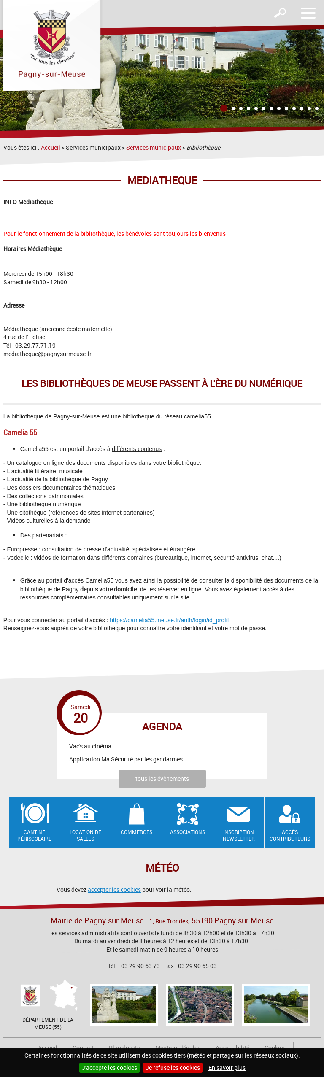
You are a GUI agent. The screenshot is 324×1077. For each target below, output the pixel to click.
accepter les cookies (114, 889)
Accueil (50, 147)
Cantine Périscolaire (34, 835)
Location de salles (85, 835)
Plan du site (124, 1048)
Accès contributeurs (290, 835)
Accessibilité (232, 1048)
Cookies (275, 1048)
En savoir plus (227, 1068)
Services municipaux (153, 147)
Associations (187, 832)
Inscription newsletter (239, 835)
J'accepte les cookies (109, 1068)
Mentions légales (177, 1048)
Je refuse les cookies (173, 1068)
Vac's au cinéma (90, 746)
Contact (83, 1048)
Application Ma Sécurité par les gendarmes (126, 759)
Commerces (136, 832)
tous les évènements (162, 779)
